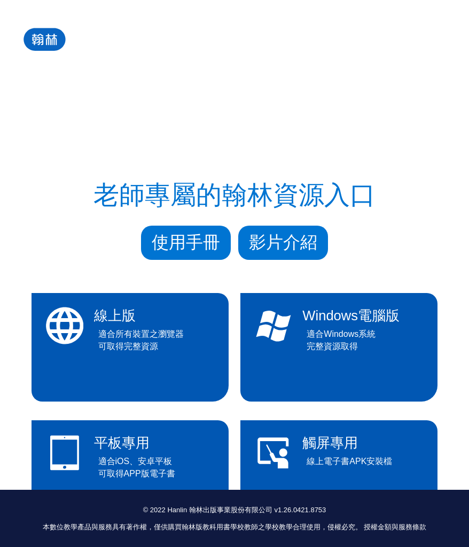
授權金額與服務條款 (395, 527)
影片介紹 (283, 242)
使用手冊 (186, 242)
